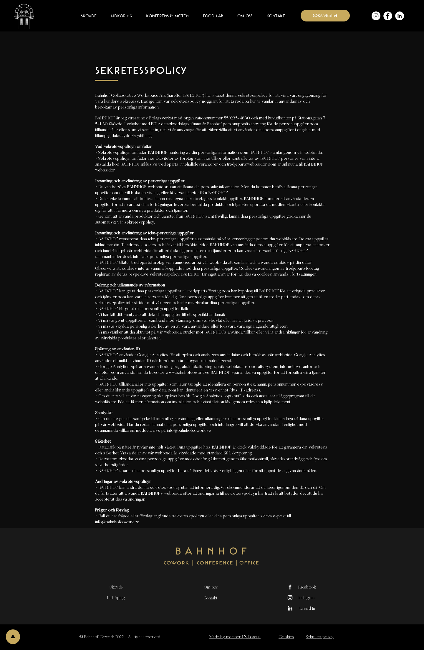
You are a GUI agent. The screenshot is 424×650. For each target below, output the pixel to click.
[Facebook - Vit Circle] (387, 15)
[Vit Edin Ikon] (290, 608)
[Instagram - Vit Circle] (376, 15)
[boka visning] (325, 15)
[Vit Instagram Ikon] (290, 597)
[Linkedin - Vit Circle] (399, 15)
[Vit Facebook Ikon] (290, 587)
